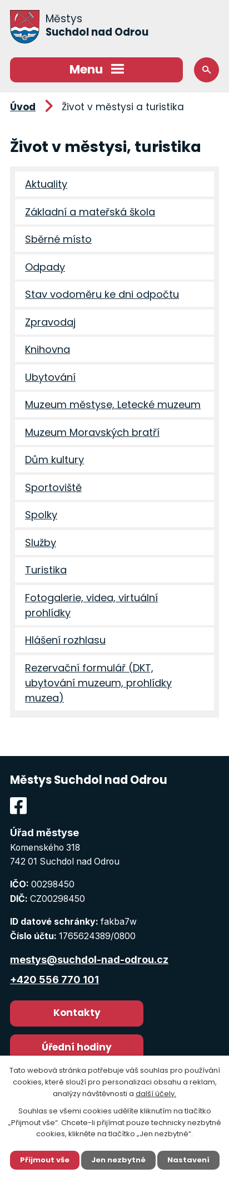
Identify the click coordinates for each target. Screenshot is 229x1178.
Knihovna (47, 349)
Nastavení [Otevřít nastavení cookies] (188, 1160)
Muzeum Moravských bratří (92, 432)
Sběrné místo (58, 239)
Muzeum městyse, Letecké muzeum (113, 404)
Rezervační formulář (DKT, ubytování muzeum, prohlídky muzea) (98, 683)
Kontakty (77, 1012)
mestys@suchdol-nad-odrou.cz (89, 959)
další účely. (156, 1093)
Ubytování (50, 377)
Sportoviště (53, 487)
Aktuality (46, 184)
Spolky (41, 515)
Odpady (45, 267)
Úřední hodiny (77, 1047)
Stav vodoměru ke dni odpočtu (102, 294)
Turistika (46, 570)
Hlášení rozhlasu (65, 640)
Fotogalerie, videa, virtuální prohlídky (91, 605)
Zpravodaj (50, 322)
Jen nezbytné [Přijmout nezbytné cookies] (118, 1160)
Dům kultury (54, 460)
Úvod (23, 107)
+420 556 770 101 (54, 979)
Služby (40, 542)
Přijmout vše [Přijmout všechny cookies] (44, 1160)
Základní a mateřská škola (90, 212)
